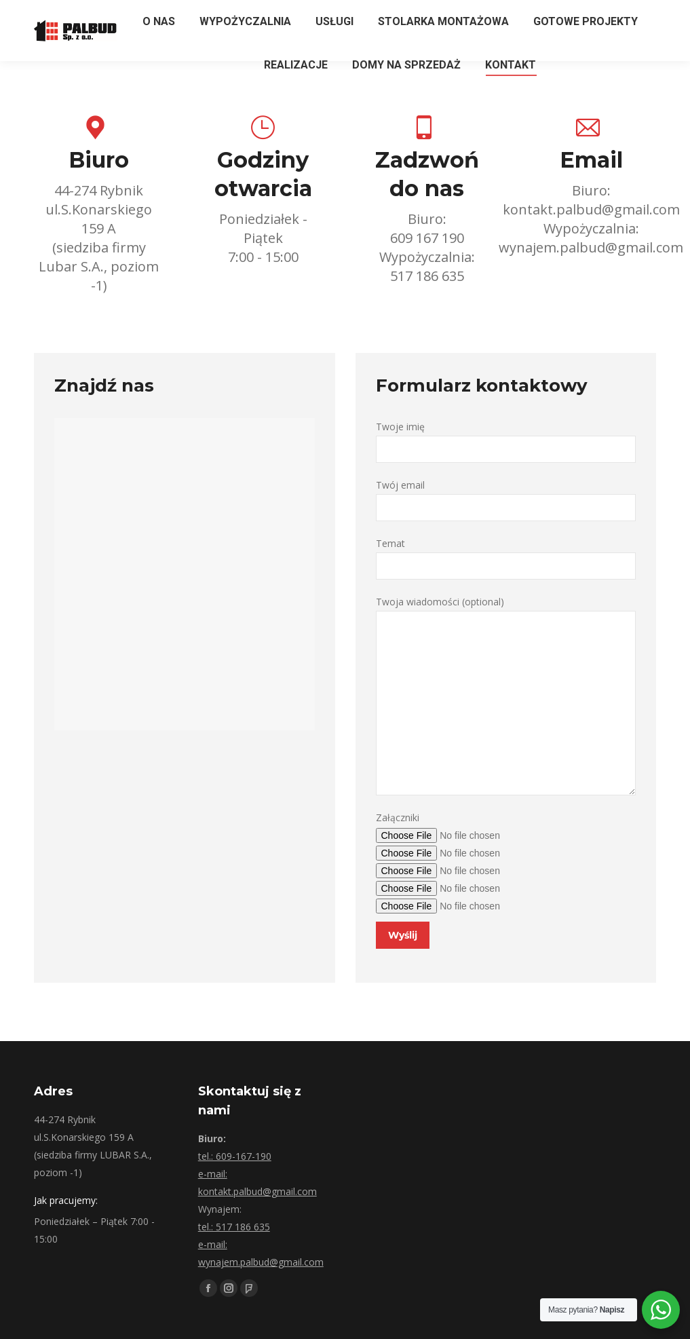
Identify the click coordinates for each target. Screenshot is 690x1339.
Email (591, 160)
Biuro (99, 160)
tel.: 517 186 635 (234, 1226)
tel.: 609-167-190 (234, 1156)
